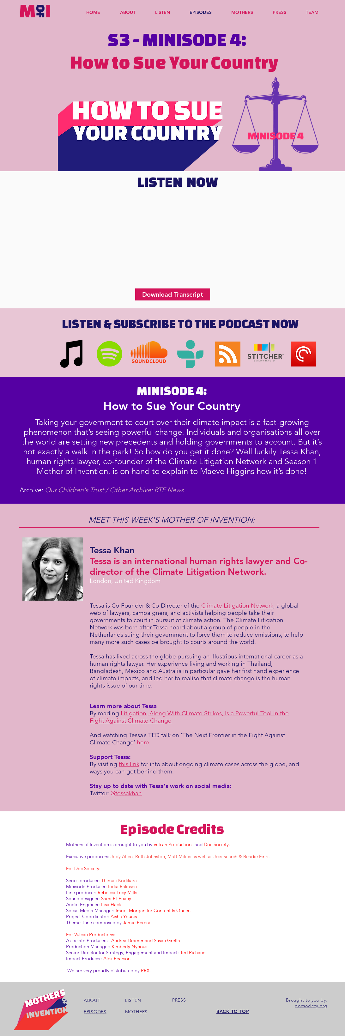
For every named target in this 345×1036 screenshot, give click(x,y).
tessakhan (128, 793)
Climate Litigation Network (237, 605)
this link (129, 764)
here (143, 742)
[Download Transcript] (172, 294)
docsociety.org (311, 1006)
